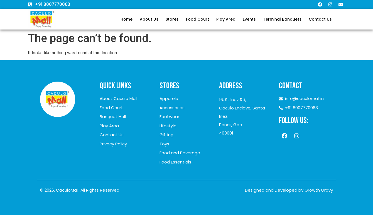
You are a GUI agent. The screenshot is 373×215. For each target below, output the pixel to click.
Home (126, 19)
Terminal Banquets (282, 19)
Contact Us (320, 19)
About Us (149, 19)
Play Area (225, 19)
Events (249, 19)
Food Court (197, 19)
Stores (172, 19)
